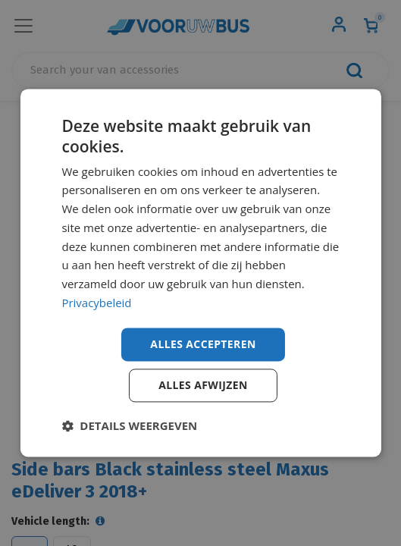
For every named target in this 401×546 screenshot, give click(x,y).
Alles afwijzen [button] (203, 385)
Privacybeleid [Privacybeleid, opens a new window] (96, 302)
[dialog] (200, 273)
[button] (129, 426)
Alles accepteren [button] (203, 344)
